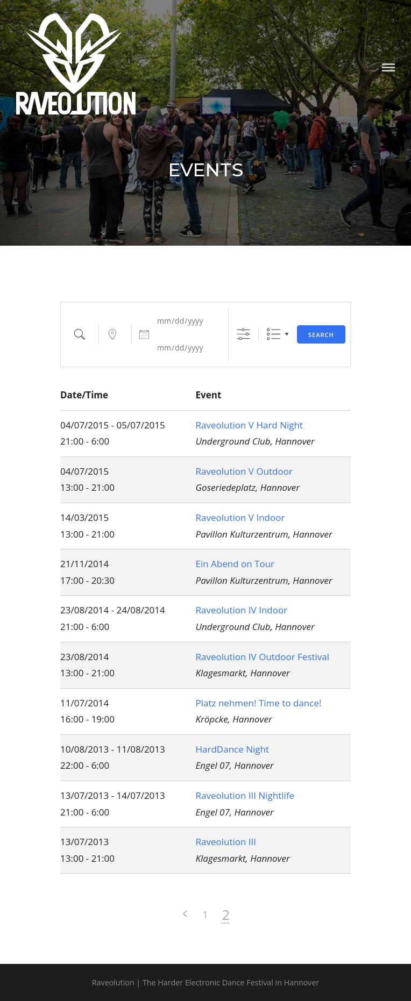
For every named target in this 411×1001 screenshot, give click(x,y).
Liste (273, 334)
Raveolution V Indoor (240, 517)
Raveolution (76, 106)
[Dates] (186, 321)
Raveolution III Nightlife (245, 795)
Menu (388, 67)
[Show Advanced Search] (243, 334)
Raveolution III (226, 841)
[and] (186, 347)
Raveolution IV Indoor (242, 610)
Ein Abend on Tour (235, 563)
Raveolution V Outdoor (244, 471)
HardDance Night (232, 749)
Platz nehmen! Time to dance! (259, 703)
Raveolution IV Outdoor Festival (263, 656)
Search (321, 335)
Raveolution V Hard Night (249, 425)
